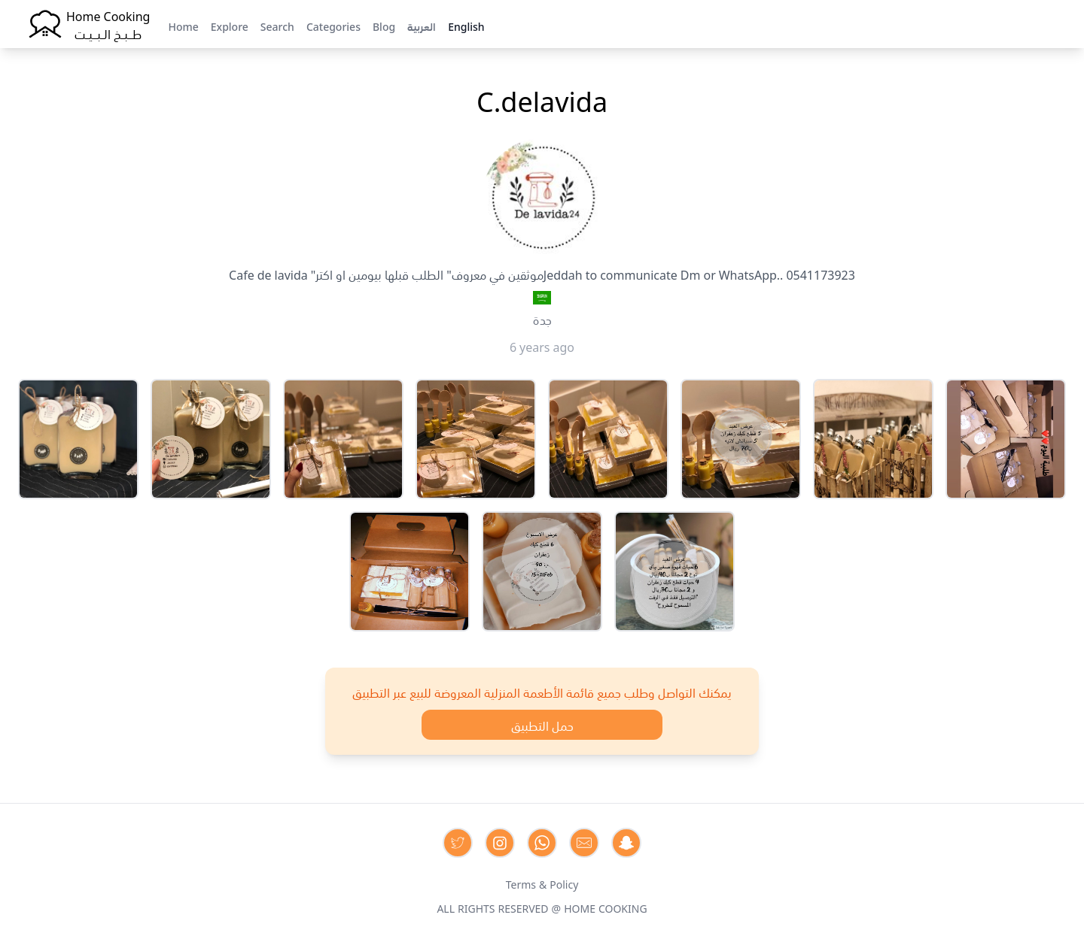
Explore (229, 25)
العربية (421, 25)
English (466, 25)
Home (183, 25)
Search (277, 25)
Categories (333, 25)
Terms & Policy (542, 883)
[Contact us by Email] (584, 843)
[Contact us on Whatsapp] (542, 843)
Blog (384, 25)
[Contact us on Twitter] (458, 843)
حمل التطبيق (542, 725)
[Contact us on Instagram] (500, 843)
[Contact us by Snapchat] (626, 843)
